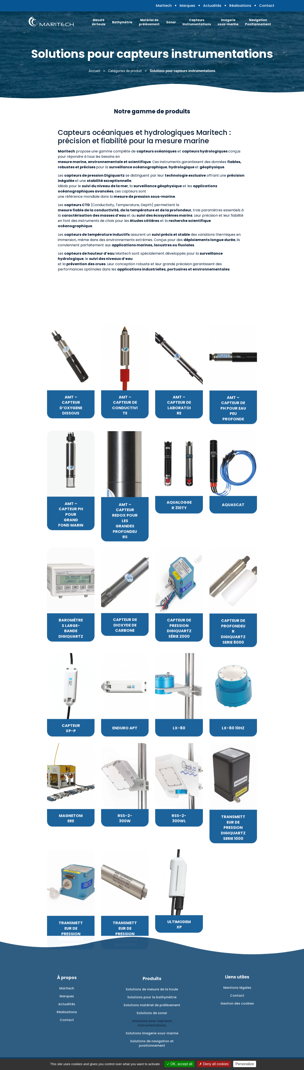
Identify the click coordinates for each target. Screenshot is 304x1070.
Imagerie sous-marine (228, 22)
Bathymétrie (122, 22)
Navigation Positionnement (258, 22)
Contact (266, 5)
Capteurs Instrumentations (196, 22)
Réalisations (240, 5)
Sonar (171, 22)
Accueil (94, 71)
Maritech (164, 5)
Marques (187, 5)
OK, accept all (179, 1064)
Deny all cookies (214, 1064)
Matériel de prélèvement (149, 22)
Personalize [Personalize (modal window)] (244, 1064)
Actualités (212, 5)
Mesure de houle (99, 22)
